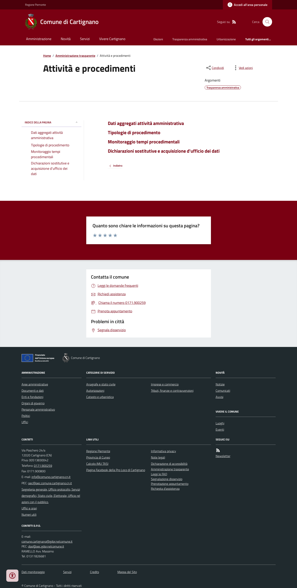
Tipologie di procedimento (134, 132)
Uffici (25, 422)
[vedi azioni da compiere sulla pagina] (243, 68)
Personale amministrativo (38, 409)
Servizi (85, 38)
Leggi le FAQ (159, 474)
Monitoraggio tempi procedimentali (144, 142)
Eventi (220, 429)
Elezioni (158, 39)
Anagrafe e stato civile (100, 384)
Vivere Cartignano (112, 38)
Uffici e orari (29, 508)
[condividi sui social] (215, 68)
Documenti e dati (33, 390)
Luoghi (220, 423)
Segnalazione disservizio (166, 479)
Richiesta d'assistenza (165, 488)
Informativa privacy (163, 451)
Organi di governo (33, 403)
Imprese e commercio (165, 384)
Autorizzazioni (95, 390)
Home (47, 55)
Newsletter (223, 456)
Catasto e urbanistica (100, 396)
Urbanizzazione (226, 39)
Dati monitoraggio (33, 572)
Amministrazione (38, 38)
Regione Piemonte (35, 5)
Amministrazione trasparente (75, 55)
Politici (26, 415)
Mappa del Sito (127, 572)
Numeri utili (29, 514)
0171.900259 (43, 465)
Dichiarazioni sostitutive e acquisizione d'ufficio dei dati (164, 151)
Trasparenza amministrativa (189, 39)
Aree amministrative (35, 384)
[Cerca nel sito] (265, 22)
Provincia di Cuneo (98, 457)
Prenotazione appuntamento (169, 483)
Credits (94, 572)
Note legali (158, 457)
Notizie (220, 384)
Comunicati (223, 390)
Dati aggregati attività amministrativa (146, 123)
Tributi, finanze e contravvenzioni (172, 390)
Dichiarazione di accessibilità (169, 463)
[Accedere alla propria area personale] (247, 4)
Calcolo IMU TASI (97, 463)
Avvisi (219, 396)
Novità (66, 38)
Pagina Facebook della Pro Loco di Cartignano (115, 470)
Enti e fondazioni (32, 396)
